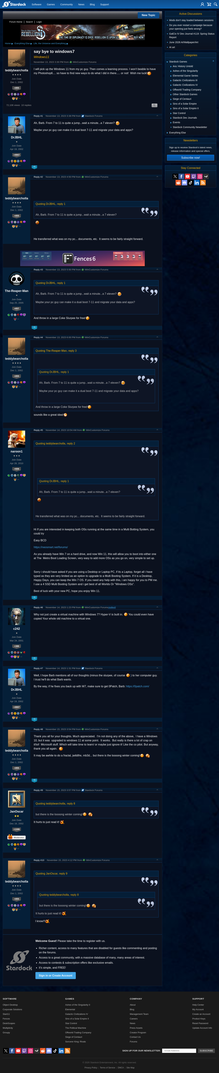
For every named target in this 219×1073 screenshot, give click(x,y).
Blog (92, 4)
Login (39, 22)
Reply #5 (38, 430)
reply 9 (63, 873)
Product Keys (198, 1018)
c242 (16, 628)
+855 (16, 88)
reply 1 (61, 203)
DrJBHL (16, 137)
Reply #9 (38, 790)
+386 (16, 646)
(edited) (112, 607)
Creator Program (138, 1032)
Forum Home (15, 22)
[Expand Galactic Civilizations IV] (171, 85)
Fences (6, 1018)
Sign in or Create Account (55, 975)
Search (29, 22)
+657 (16, 308)
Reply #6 (38, 607)
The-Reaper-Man (16, 291)
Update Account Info (202, 1028)
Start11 (6, 1014)
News (81, 4)
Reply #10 (39, 860)
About (133, 1005)
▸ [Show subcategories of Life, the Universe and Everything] (67, 43)
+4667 (17, 155)
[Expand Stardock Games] (167, 62)
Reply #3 (38, 269)
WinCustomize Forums (82, 62)
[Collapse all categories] (213, 61)
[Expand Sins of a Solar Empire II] (171, 109)
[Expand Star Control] (171, 113)
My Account (198, 1009)
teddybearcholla (16, 70)
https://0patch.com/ (137, 686)
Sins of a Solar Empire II (77, 1018)
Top (157, 116)
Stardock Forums (92, 116)
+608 (16, 469)
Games (51, 4)
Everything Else (22, 43)
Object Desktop (10, 1005)
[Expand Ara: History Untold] (171, 66)
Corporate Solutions (12, 1009)
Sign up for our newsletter (141, 1050)
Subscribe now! (190, 157)
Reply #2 (38, 177)
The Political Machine (75, 1028)
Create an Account (201, 1014)
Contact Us (135, 1037)
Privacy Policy (91, 1067)
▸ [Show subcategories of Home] (12, 43)
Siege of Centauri (73, 1037)
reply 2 (71, 443)
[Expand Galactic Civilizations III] (171, 80)
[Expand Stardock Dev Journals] (171, 118)
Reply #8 (38, 729)
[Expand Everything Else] (167, 133)
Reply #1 (38, 116)
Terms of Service (107, 1067)
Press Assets (136, 1028)
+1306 (17, 829)
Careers (134, 1018)
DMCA (121, 1067)
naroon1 (16, 451)
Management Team (139, 1014)
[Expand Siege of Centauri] (171, 99)
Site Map (130, 1067)
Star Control (71, 1023)
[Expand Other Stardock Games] (171, 94)
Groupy (6, 1032)
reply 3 (72, 350)
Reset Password (200, 1023)
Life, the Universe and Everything (50, 43)
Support (104, 4)
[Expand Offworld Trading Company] (171, 90)
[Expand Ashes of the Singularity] (171, 71)
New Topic (148, 15)
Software (36, 4)
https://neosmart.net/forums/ (51, 547)
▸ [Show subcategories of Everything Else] (31, 43)
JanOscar (16, 811)
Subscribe (206, 1050)
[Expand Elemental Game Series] (171, 76)
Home (8, 43)
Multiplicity (8, 1028)
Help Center (198, 1005)
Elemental (70, 1009)
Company (136, 999)
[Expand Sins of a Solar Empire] (171, 104)
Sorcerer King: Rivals (75, 1041)
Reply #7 (38, 668)
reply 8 (71, 803)
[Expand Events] (171, 123)
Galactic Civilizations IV (76, 1014)
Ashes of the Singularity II (77, 1005)
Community (66, 4)
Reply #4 (38, 337)
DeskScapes (9, 1023)
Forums (133, 1041)
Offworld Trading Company (78, 1032)
